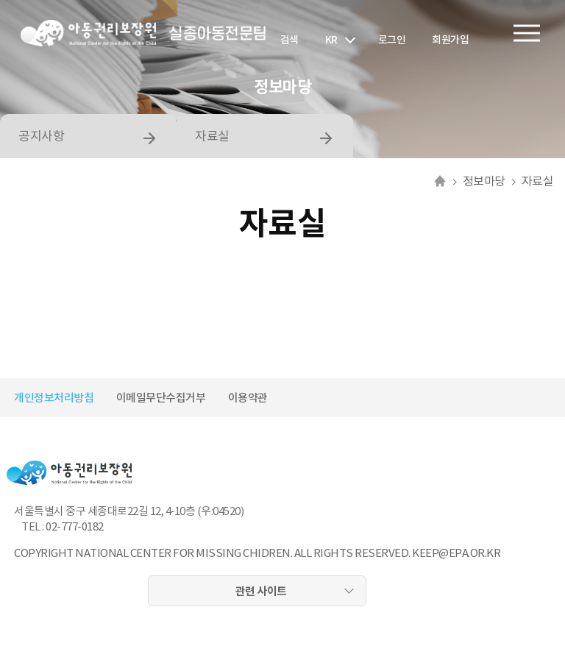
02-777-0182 (75, 526)
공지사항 (41, 136)
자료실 (212, 136)
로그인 (392, 39)
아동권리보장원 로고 (88, 33)
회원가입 (450, 39)
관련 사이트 (261, 591)
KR (331, 39)
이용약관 (248, 398)
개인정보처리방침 (53, 398)
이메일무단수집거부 (161, 398)
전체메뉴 (527, 33)
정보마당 (484, 181)
